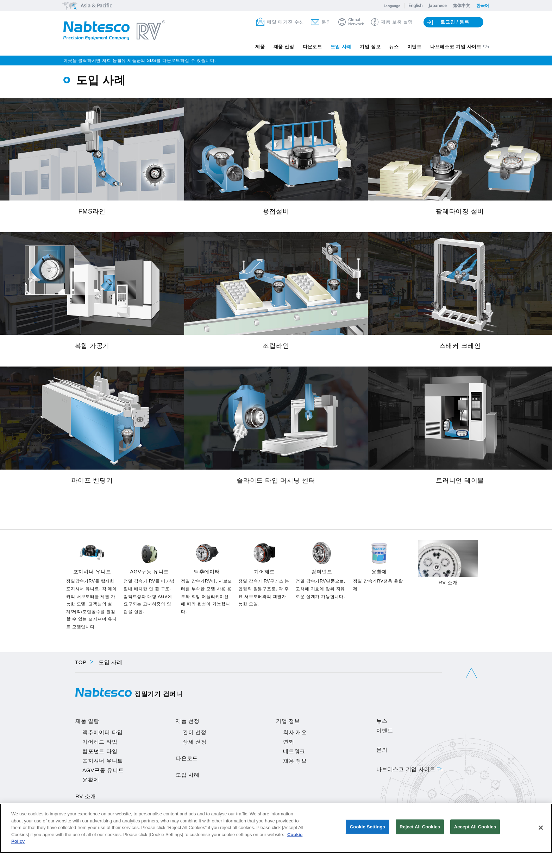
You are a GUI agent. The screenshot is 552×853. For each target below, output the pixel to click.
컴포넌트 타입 (99, 751)
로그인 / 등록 (454, 22)
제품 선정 (260, 47)
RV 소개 (85, 796)
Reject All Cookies (420, 827)
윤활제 (90, 780)
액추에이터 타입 (102, 732)
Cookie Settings (367, 827)
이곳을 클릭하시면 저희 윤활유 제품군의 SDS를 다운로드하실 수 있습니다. (139, 60)
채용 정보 (295, 761)
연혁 (288, 742)
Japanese (438, 5)
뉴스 (384, 47)
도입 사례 (324, 47)
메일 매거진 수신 (285, 22)
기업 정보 (357, 47)
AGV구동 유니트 (103, 770)
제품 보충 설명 (397, 22)
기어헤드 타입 (99, 742)
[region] (276, 828)
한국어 (482, 5)
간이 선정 (195, 732)
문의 (326, 22)
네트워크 (294, 751)
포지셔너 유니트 (102, 761)
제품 (233, 47)
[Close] (540, 827)
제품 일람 (87, 721)
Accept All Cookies (475, 827)
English (415, 5)
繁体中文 (461, 5)
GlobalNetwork (356, 22)
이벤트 (408, 47)
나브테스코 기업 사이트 (454, 47)
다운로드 (292, 47)
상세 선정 (195, 742)
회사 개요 (295, 732)
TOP (81, 662)
